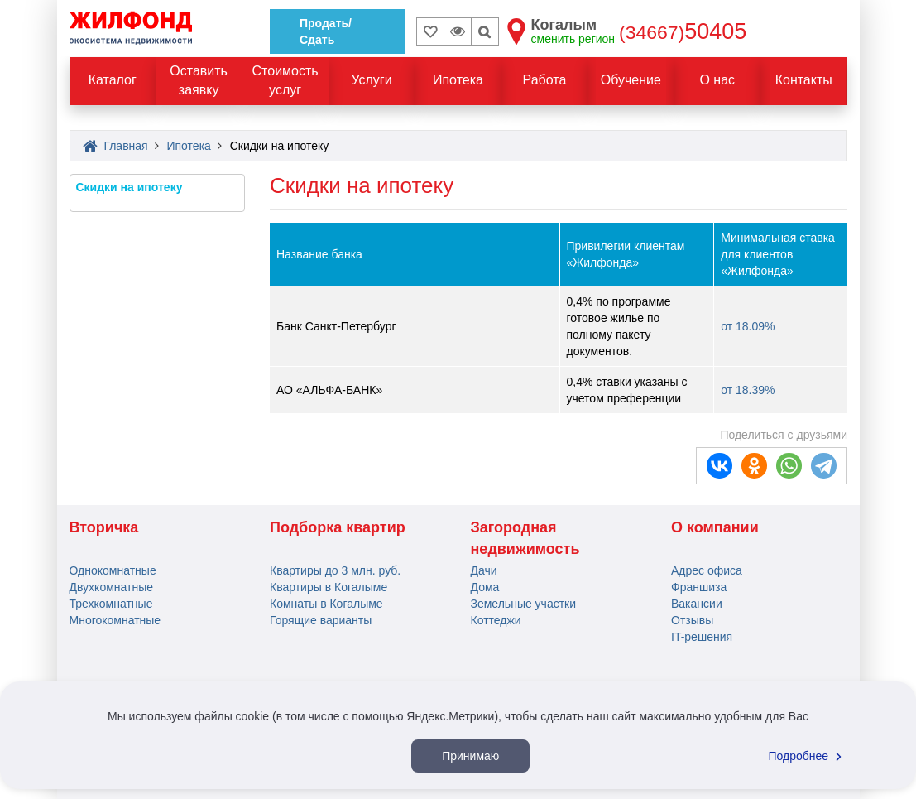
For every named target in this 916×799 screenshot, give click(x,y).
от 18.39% (748, 390)
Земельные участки (524, 603)
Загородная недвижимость (525, 538)
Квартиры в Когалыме (328, 587)
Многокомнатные (115, 620)
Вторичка (104, 527)
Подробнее (807, 756)
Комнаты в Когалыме (326, 603)
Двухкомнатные (112, 587)
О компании (715, 527)
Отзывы (692, 620)
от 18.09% (748, 326)
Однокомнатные (113, 570)
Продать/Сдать (326, 31)
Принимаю (470, 756)
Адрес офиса (706, 570)
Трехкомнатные (111, 603)
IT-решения (701, 636)
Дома (485, 587)
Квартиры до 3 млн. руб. (335, 570)
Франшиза (699, 587)
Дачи (484, 570)
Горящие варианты (321, 620)
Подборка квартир (337, 527)
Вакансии (696, 603)
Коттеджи (496, 620)
